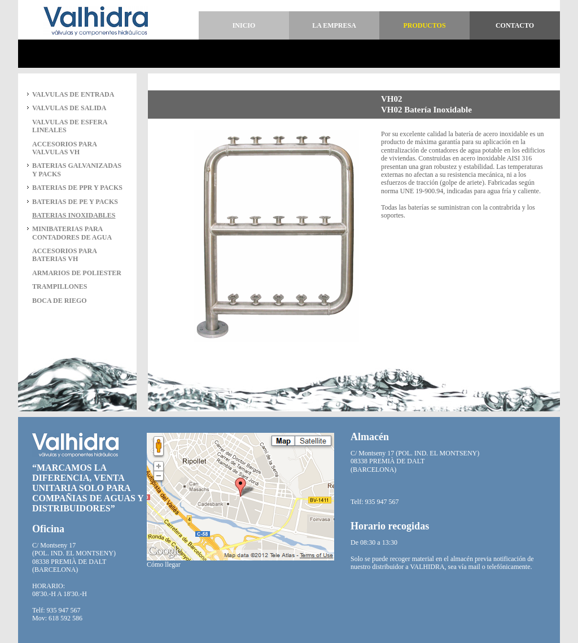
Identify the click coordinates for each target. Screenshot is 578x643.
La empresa (334, 25)
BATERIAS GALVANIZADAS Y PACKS (76, 169)
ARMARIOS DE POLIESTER (76, 273)
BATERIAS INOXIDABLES (74, 215)
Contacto (515, 25)
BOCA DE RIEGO (59, 301)
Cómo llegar (164, 564)
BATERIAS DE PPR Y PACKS (77, 188)
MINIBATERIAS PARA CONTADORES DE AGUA (72, 233)
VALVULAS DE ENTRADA (73, 94)
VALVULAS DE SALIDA (69, 108)
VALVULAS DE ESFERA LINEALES (69, 126)
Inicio (244, 25)
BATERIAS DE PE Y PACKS (75, 202)
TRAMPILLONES (59, 286)
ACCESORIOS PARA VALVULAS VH (64, 148)
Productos (424, 25)
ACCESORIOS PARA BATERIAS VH (64, 255)
